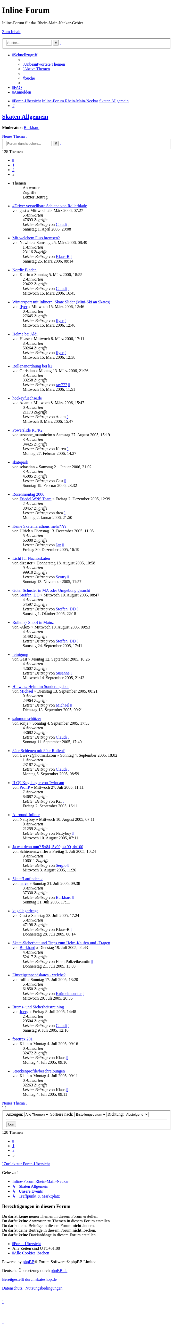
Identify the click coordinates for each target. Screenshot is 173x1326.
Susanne (62, 673)
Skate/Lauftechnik (27, 879)
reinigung (20, 654)
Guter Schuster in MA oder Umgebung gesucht (51, 590)
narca (24, 883)
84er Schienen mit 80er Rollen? (38, 750)
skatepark (20, 462)
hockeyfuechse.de (27, 398)
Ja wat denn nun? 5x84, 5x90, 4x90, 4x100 (47, 847)
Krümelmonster (68, 993)
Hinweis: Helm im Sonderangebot (40, 686)
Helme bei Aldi (25, 334)
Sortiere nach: (78, 1114)
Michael (26, 691)
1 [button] (13, 165)
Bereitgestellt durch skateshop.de (29, 1279)
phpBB (28, 1262)
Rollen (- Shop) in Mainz (33, 622)
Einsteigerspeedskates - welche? (38, 975)
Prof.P (25, 787)
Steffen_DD (29, 595)
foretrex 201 (22, 1039)
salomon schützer (26, 718)
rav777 (61, 384)
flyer (23, 306)
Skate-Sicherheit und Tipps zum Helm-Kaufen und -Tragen (61, 943)
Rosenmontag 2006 (28, 494)
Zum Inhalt (11, 31)
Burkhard (31, 127)
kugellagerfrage (25, 911)
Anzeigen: (27, 1114)
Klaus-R (62, 256)
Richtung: (128, 1114)
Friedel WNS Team (36, 499)
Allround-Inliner (26, 815)
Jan (58, 545)
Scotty (61, 577)
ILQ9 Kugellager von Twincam (38, 782)
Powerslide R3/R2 (27, 430)
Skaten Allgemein (25, 116)
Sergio (61, 865)
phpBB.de (59, 1270)
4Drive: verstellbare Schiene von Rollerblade (49, 206)
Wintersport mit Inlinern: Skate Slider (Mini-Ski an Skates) (61, 302)
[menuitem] (44, 64)
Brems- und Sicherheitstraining (38, 1007)
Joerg (24, 1011)
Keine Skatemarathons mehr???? (39, 526)
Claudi (61, 224)
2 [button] (13, 169)
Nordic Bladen (24, 270)
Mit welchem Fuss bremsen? (36, 238)
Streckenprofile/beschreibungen (38, 1071)
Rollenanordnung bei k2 (32, 366)
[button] (13, 160)
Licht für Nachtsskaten (31, 558)
